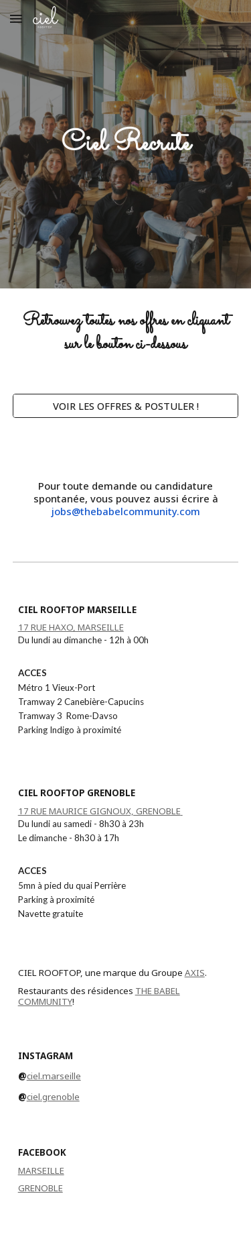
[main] (126, 144)
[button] (16, 18)
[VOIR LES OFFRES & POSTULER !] (125, 405)
